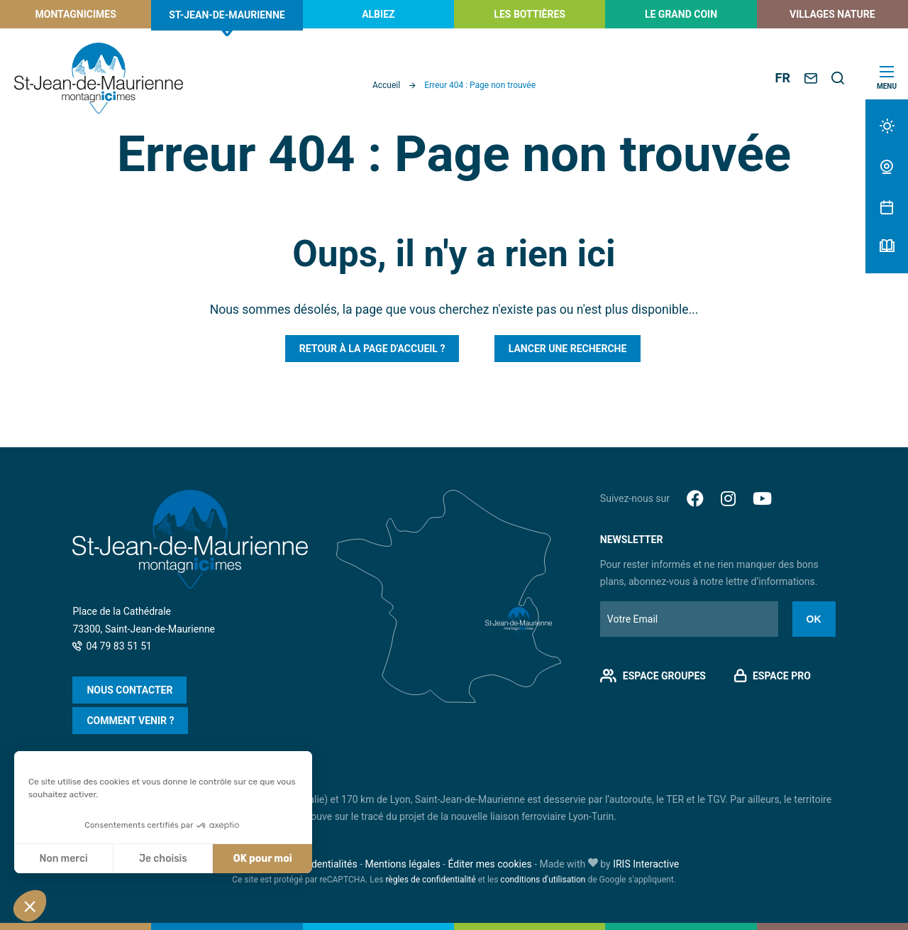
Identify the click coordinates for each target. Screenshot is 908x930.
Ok (814, 619)
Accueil (386, 85)
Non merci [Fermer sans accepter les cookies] (63, 859)
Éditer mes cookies (489, 864)
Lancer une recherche (568, 348)
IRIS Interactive (646, 864)
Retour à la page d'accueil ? (372, 348)
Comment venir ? (130, 720)
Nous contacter (129, 690)
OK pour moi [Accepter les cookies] (262, 859)
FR (782, 77)
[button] (30, 906)
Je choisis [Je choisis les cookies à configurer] (163, 859)
